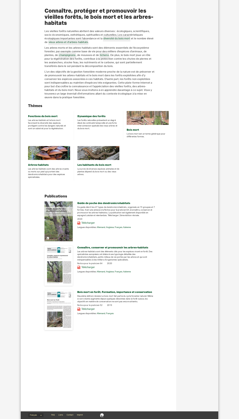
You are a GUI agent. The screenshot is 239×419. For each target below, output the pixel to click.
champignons (109, 104)
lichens (146, 104)
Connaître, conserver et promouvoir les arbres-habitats (154, 301)
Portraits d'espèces (35, 64)
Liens (60, 415)
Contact (70, 415)
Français (160, 282)
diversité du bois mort (158, 87)
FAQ (53, 415)
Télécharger (130, 277)
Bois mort (31, 53)
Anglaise (152, 282)
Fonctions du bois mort (37, 42)
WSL (101, 415)
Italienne (169, 282)
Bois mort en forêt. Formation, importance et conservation (156, 346)
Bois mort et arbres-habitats (38, 34)
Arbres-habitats (34, 58)
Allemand (143, 282)
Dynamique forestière (37, 47)
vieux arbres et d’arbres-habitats (110, 91)
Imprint (80, 415)
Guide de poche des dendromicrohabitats (145, 257)
